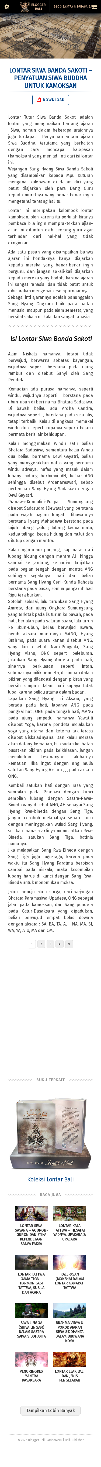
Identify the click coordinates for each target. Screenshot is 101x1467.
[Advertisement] (50, 1011)
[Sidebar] (6, 6)
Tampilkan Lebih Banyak (50, 1410)
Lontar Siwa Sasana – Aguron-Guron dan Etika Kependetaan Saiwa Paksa (31, 1234)
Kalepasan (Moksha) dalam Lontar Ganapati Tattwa (70, 1281)
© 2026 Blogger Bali (31, 1440)
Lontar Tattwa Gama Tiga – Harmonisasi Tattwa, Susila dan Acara (31, 1283)
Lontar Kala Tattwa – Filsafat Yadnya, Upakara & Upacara (69, 1232)
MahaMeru (54, 1440)
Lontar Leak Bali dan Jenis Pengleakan (69, 1376)
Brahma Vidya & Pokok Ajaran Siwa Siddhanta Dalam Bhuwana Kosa (69, 1332)
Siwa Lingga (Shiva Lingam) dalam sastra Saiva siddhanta (31, 1330)
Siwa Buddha (21, 143)
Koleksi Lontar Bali (50, 1179)
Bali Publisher (74, 1440)
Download (51, 99)
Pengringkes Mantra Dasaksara (31, 1376)
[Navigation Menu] (94, 6)
